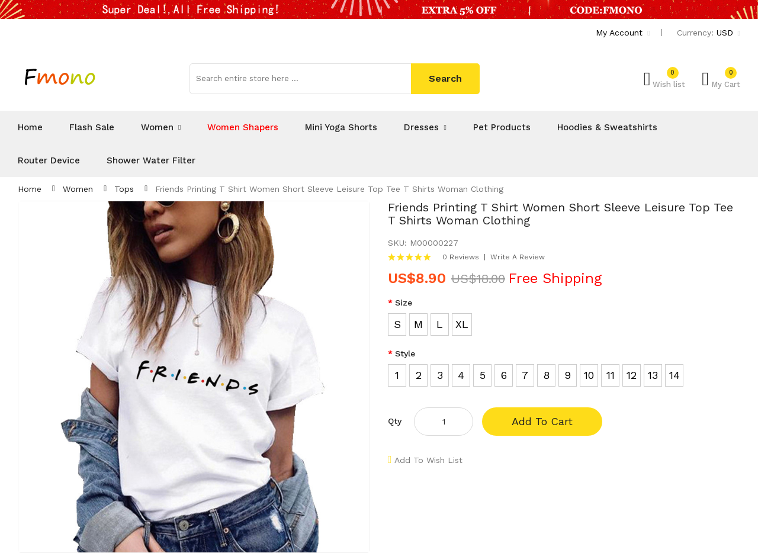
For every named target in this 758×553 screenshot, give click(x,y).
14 (674, 375)
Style (405, 353)
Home (29, 189)
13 (653, 375)
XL (461, 324)
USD (728, 32)
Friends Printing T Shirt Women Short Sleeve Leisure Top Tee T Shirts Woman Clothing (329, 189)
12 (632, 375)
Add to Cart (542, 421)
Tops (124, 189)
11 (610, 375)
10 (589, 375)
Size (403, 302)
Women (78, 189)
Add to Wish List (428, 460)
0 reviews (460, 257)
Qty (395, 421)
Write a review (517, 257)
